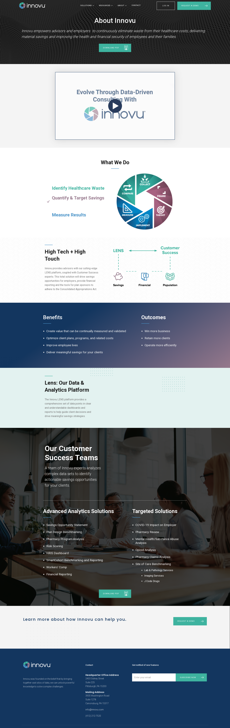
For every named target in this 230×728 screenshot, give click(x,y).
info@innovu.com (94, 709)
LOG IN (165, 6)
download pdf (111, 48)
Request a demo (186, 621)
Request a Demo (190, 6)
